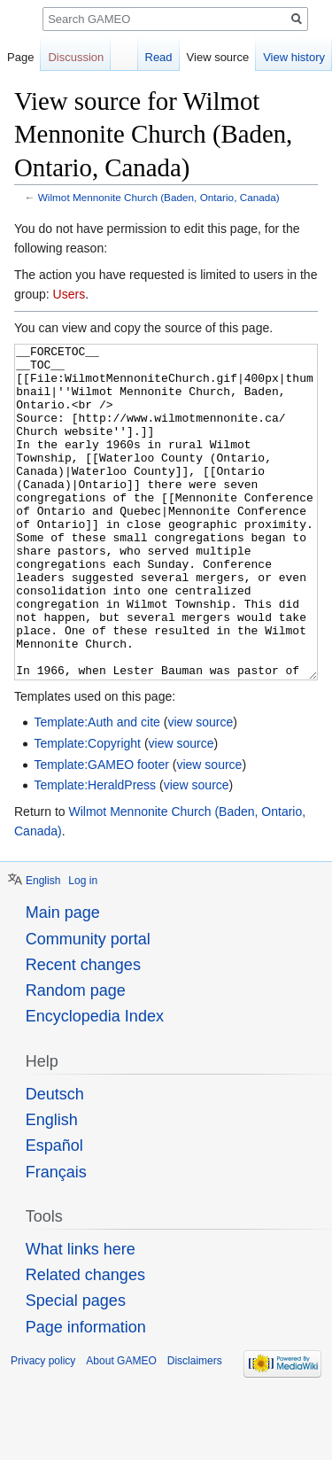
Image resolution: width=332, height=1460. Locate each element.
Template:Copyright (87, 810)
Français (56, 1238)
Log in (82, 947)
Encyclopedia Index (95, 1082)
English (43, 947)
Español (54, 1212)
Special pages (76, 1367)
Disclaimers (194, 1427)
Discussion (76, 57)
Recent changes (83, 1031)
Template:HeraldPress (95, 851)
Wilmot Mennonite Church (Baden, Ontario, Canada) (159, 197)
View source (218, 57)
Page (20, 57)
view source (200, 788)
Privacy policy (43, 1427)
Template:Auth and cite (96, 788)
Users (69, 294)
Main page (63, 979)
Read (159, 57)
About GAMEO (121, 1427)
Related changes (85, 1341)
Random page (76, 1057)
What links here (80, 1315)
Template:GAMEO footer (101, 831)
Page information (86, 1393)
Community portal (88, 1005)
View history (294, 57)
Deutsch (55, 1160)
